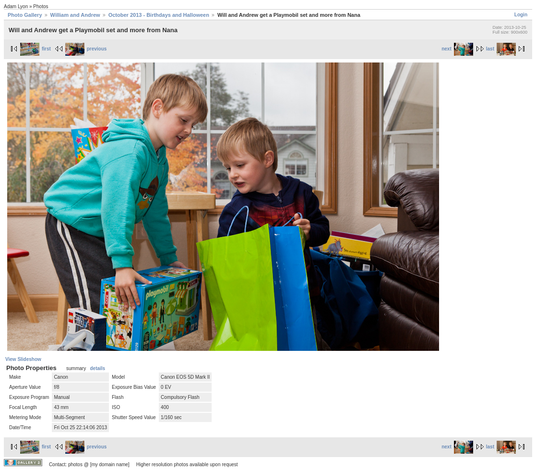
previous (86, 48)
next (457, 48)
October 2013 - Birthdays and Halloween (158, 15)
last (501, 48)
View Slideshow (23, 359)
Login (520, 14)
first (35, 48)
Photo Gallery (25, 15)
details (97, 368)
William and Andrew (75, 15)
